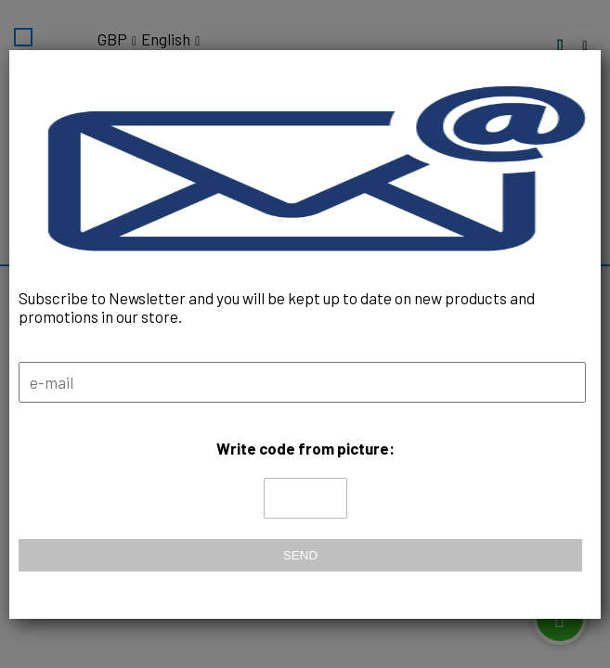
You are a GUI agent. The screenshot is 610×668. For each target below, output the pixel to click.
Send (300, 555)
